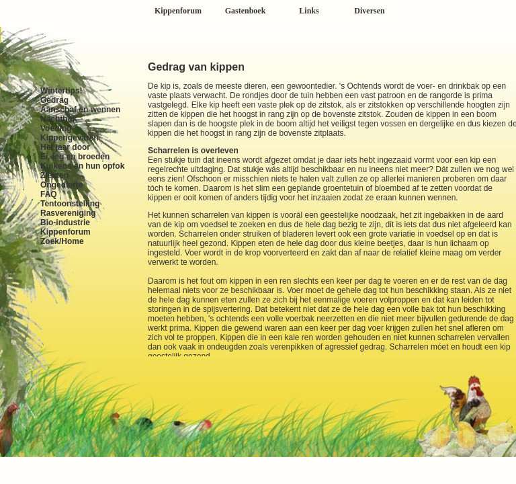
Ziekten (54, 175)
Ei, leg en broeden (75, 156)
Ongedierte (61, 185)
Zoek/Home (62, 241)
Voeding (55, 128)
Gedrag (54, 100)
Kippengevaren (69, 138)
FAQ (48, 194)
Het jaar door (65, 147)
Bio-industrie (65, 222)
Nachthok (58, 119)
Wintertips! (61, 90)
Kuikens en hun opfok (82, 166)
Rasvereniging (68, 213)
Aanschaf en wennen (80, 109)
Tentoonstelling (69, 203)
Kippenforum (65, 232)
